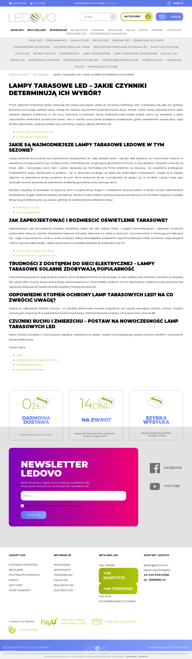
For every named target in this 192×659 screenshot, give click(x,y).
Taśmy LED (35, 40)
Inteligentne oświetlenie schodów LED (120, 47)
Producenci (62, 564)
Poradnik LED (63, 574)
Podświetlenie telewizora (108, 33)
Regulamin (16, 569)
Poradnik (97, 30)
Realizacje (115, 30)
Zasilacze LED (79, 40)
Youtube (37, 3)
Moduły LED (169, 53)
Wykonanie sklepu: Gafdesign (168, 647)
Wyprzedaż (58, 30)
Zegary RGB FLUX (44, 53)
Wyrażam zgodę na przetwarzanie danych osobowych (53, 505)
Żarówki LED (120, 40)
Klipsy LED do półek (165, 47)
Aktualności (79, 30)
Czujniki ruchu (69, 53)
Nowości (17, 30)
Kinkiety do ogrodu (28, 207)
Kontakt (157, 30)
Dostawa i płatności (23, 564)
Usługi (130, 30)
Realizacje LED (64, 585)
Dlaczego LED (63, 590)
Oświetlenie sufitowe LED (81, 60)
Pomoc (143, 30)
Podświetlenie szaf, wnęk (72, 47)
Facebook (17, 3)
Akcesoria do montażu (44, 60)
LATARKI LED (174, 60)
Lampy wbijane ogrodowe (32, 136)
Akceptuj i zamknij (137, 656)
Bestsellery (37, 30)
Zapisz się (33, 514)
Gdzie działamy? (20, 590)
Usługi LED (61, 580)
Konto (178, 3)
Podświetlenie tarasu (29, 364)
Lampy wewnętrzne (96, 53)
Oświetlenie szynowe (102, 66)
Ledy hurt (15, 585)
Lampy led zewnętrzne (30, 369)
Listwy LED (174, 30)
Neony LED (17, 60)
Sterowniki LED (75, 33)
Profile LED (101, 40)
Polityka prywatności (24, 574)
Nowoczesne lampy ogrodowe (35, 250)
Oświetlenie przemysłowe (120, 60)
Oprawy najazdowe (28, 212)
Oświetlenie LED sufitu (148, 40)
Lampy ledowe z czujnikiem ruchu (36, 255)
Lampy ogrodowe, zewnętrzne (135, 53)
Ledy (19, 355)
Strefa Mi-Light (152, 60)
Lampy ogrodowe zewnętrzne (34, 132)
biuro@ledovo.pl (156, 565)
